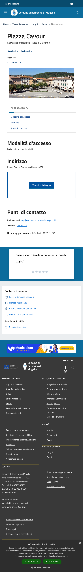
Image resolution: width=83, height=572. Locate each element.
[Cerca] (77, 12)
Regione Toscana (11, 3)
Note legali (11, 529)
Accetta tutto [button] (31, 561)
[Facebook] (65, 368)
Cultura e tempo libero (57, 389)
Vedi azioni (27, 51)
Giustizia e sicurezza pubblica (19, 434)
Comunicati (52, 435)
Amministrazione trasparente (19, 519)
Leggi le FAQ (52, 481)
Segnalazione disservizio (58, 477)
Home (5, 24)
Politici (9, 403)
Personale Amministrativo (18, 408)
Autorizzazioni (12, 454)
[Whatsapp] (65, 371)
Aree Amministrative (15, 389)
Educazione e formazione (17, 430)
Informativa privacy (15, 524)
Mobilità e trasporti (55, 416)
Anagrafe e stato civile (57, 384)
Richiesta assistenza (56, 486)
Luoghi (35, 24)
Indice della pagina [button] (19, 108)
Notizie (50, 430)
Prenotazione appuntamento (59, 472)
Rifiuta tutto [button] (52, 561)
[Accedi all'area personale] (71, 4)
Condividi (13, 51)
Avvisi (49, 439)
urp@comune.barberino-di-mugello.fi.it (38, 220)
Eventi (49, 457)
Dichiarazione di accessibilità (19, 534)
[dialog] (41, 556)
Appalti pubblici (53, 403)
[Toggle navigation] (5, 12)
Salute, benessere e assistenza (20, 449)
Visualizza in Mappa (41, 185)
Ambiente (10, 444)
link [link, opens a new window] (67, 556)
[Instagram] (72, 368)
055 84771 (22, 225)
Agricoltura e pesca (14, 458)
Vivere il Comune (20, 24)
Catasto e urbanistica (56, 408)
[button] (41, 567)
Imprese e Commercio (56, 398)
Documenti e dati (14, 413)
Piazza (44, 24)
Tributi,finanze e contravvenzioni (21, 439)
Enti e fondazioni (13, 398)
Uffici (8, 393)
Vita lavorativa (53, 393)
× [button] (80, 543)
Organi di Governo (14, 384)
